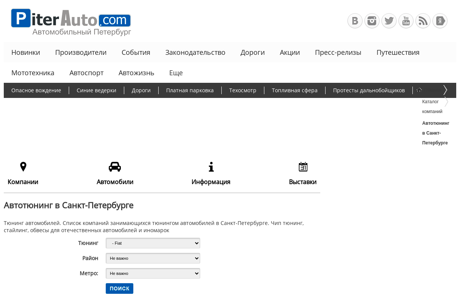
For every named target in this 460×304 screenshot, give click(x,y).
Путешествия (398, 52)
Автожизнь (136, 72)
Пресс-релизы (338, 52)
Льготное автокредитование (349, 105)
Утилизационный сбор (106, 105)
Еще (175, 72)
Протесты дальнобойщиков (369, 90)
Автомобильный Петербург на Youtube (406, 20)
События (136, 52)
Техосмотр (242, 90)
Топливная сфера (295, 90)
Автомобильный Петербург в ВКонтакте (355, 20)
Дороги (253, 52)
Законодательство (195, 52)
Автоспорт (86, 72)
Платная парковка (190, 90)
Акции (290, 52)
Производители (81, 52)
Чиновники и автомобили (262, 105)
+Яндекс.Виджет (440, 20)
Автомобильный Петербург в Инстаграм (372, 20)
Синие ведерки (96, 90)
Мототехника (32, 72)
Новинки (25, 52)
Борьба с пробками (36, 105)
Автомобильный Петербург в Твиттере (389, 20)
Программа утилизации (183, 105)
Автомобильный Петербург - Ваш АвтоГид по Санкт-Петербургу (67, 21)
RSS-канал (423, 20)
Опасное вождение (36, 90)
